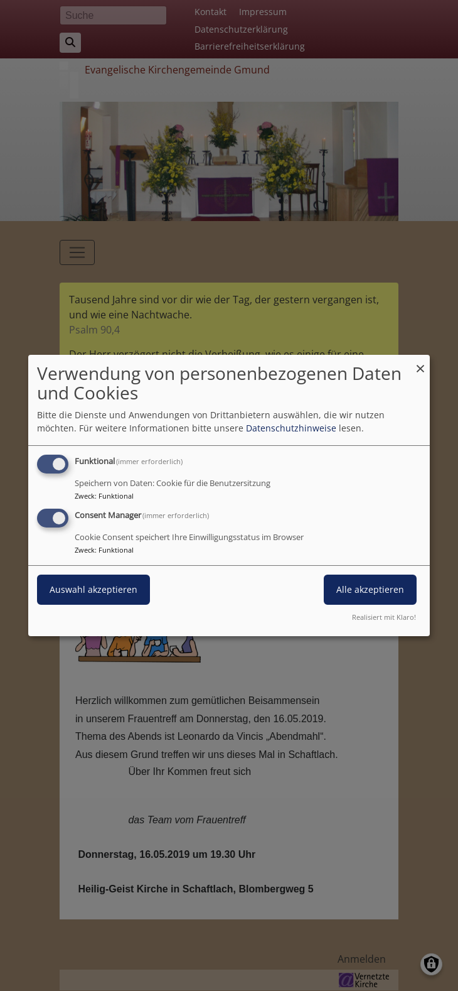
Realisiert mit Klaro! (384, 617)
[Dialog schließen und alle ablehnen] (420, 363)
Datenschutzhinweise (291, 428)
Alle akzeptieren (370, 589)
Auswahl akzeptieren (93, 589)
